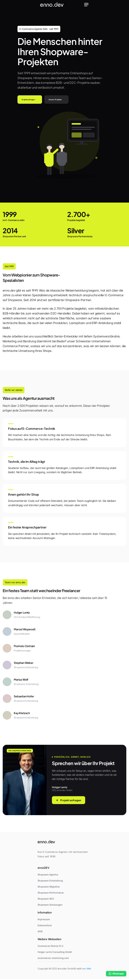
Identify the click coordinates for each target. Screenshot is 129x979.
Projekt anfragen (68, 800)
